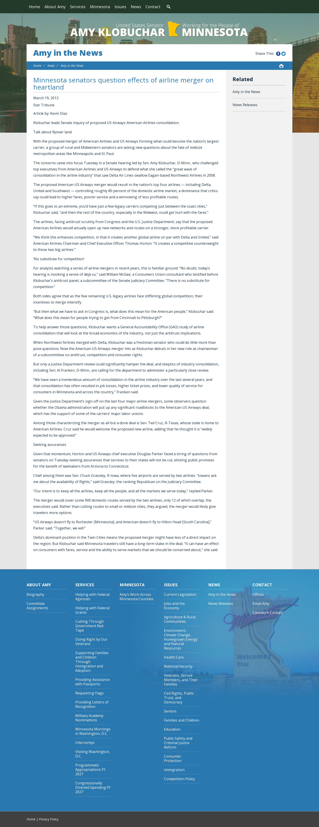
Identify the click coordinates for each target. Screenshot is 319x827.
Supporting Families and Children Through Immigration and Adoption (92, 662)
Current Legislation (180, 594)
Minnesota (100, 6)
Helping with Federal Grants (92, 610)
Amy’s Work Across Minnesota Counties (136, 596)
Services (78, 6)
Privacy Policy (48, 819)
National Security (178, 666)
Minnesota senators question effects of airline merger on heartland (123, 83)
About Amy (55, 6)
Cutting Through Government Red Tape (89, 626)
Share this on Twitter (283, 54)
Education (172, 729)
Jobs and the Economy (174, 605)
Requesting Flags (89, 693)
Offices (258, 594)
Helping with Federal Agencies (92, 596)
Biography (35, 594)
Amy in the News (68, 53)
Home (34, 6)
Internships (85, 742)
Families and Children (181, 720)
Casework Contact (268, 612)
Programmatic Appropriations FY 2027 (90, 769)
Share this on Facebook (278, 54)
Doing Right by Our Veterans (91, 641)
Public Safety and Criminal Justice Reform (178, 743)
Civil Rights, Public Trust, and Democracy (179, 698)
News (136, 6)
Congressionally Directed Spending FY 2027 (93, 787)
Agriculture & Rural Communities (180, 619)
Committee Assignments (37, 605)
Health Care (174, 657)
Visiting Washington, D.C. (92, 753)
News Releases (245, 104)
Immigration (174, 770)
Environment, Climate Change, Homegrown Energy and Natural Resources (180, 639)
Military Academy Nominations (89, 717)
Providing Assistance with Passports (92, 681)
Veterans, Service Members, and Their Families (181, 680)
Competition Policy (179, 779)
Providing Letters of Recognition (92, 704)
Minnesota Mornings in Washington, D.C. (93, 731)
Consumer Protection (172, 758)
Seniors (170, 711)
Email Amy (261, 603)
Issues (120, 6)
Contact (153, 6)
